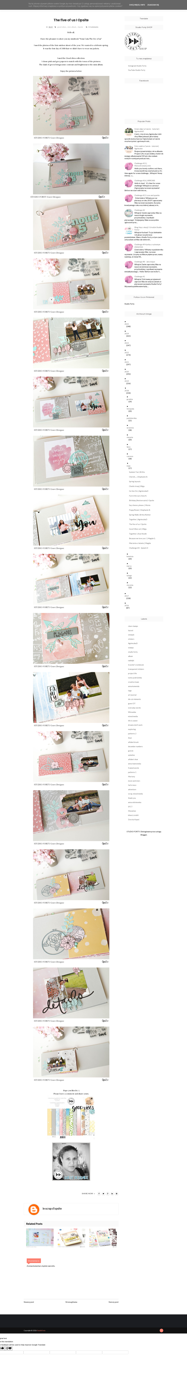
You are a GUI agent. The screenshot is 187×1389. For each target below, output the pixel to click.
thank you (132, 798)
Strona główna (71, 1302)
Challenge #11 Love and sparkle (147, 195)
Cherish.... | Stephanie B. (139, 477)
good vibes (62, 27)
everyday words (134, 708)
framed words (133, 768)
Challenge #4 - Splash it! (139, 548)
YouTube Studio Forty (136, 70)
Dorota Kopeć (133, 819)
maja (129, 466)
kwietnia (130, 556)
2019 (127, 381)
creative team (133, 682)
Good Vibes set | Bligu (139, 529)
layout (130, 630)
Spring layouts (135, 481)
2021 (127, 362)
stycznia (130, 585)
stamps (131, 648)
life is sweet (133, 721)
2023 (127, 343)
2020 (127, 372)
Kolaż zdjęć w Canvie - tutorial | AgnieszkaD (146, 130)
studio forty (133, 652)
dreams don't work (135, 725)
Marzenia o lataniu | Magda (141, 543)
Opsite (80, 27)
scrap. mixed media (135, 794)
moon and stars (134, 781)
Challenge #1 (139, 276)
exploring (132, 729)
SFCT (130, 807)
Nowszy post (29, 1302)
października (132, 418)
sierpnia (130, 437)
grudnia (130, 399)
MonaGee (132, 811)
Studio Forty (129, 304)
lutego (130, 575)
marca (129, 566)
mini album (72, 27)
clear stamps (133, 626)
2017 (127, 596)
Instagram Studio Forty (137, 66)
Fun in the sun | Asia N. (139, 496)
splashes (131, 755)
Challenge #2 (139, 210)
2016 (127, 605)
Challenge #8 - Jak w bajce (144, 262)
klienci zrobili (133, 815)
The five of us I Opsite (138, 524)
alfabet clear (133, 759)
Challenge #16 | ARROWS (144, 180)
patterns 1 (132, 772)
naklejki (131, 660)
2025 (127, 324)
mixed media (133, 716)
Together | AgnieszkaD (139, 519)
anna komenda (133, 686)
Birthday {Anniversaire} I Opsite (142, 500)
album (130, 656)
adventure (132, 789)
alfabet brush (133, 742)
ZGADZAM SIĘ (153, 5)
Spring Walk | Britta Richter (141, 515)
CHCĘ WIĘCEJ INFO (137, 5)
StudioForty (41, 1330)
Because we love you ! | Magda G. (143, 538)
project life (132, 673)
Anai (130, 738)
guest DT (131, 703)
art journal (132, 695)
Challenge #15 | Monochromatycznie (142, 164)
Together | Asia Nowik (139, 534)
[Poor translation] (9, 1348)
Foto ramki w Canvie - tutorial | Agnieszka (146, 147)
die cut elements (134, 699)
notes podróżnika (135, 678)
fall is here (132, 785)
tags (130, 690)
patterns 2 (132, 733)
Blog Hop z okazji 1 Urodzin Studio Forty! (148, 228)
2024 (127, 333)
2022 (127, 352)
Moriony (131, 776)
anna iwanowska (134, 764)
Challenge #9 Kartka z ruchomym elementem (147, 245)
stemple (131, 635)
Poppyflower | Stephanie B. (140, 510)
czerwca (130, 456)
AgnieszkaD (133, 643)
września (131, 428)
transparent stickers (136, 669)
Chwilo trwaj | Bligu (138, 486)
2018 (127, 391)
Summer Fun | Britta (138, 472)
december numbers (135, 746)
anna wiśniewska (134, 802)
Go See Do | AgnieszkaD (139, 491)
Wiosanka (132, 712)
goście (130, 751)
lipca (129, 447)
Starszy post (114, 1302)
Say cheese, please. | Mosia (140, 505)
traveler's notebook (136, 665)
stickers (131, 639)
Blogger (143, 835)
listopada (131, 409)
